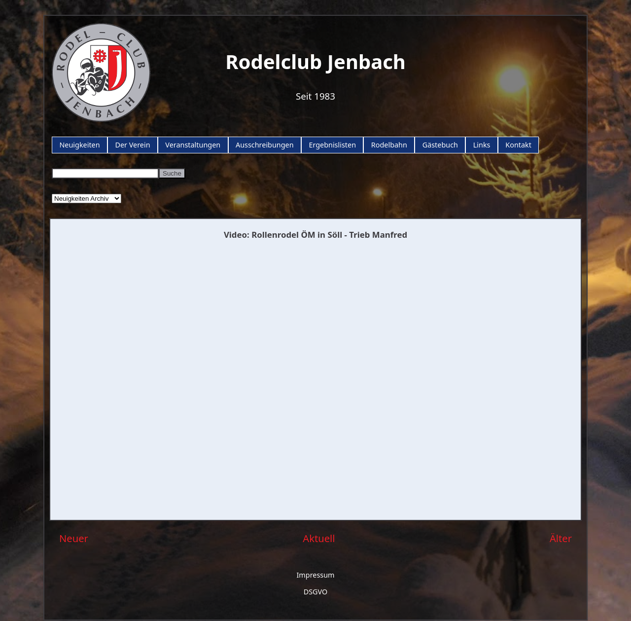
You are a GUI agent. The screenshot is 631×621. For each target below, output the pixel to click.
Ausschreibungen (265, 144)
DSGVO (316, 591)
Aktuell (319, 538)
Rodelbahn (389, 144)
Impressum (315, 575)
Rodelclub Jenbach (315, 61)
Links (482, 144)
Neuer (73, 538)
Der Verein (132, 144)
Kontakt (518, 144)
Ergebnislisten (332, 144)
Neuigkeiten (79, 144)
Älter (561, 538)
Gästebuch (440, 144)
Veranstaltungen (192, 144)
